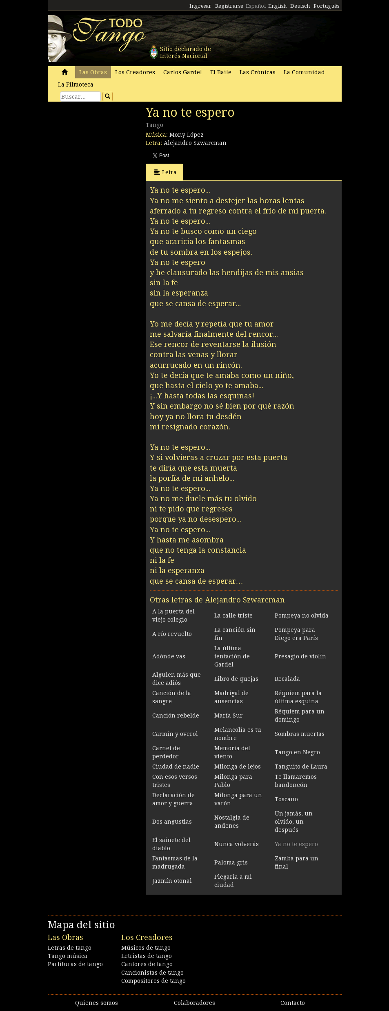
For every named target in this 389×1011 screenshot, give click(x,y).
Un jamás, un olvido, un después (294, 821)
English (277, 6)
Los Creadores (135, 72)
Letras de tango (69, 947)
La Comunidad (304, 72)
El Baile (220, 72)
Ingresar (200, 6)
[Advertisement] (109, 161)
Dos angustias (172, 821)
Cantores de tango (147, 964)
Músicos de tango (146, 947)
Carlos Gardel (182, 72)
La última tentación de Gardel (232, 656)
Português (326, 6)
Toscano (286, 799)
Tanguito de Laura (301, 766)
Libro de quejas (236, 678)
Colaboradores (194, 1003)
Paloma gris (231, 862)
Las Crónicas (258, 72)
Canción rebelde (175, 715)
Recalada (287, 678)
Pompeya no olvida (302, 615)
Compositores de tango (153, 981)
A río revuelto (172, 634)
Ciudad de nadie (175, 766)
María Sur (228, 715)
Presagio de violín (300, 656)
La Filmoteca (75, 84)
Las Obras (93, 72)
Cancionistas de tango (152, 972)
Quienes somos (96, 1003)
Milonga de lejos (237, 766)
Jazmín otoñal (172, 881)
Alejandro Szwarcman (195, 143)
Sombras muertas (300, 734)
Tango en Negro (297, 752)
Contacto (292, 1003)
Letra (165, 172)
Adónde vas (168, 656)
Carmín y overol (175, 734)
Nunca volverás (236, 844)
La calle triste (233, 615)
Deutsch (300, 6)
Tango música (67, 956)
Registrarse (229, 6)
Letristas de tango (146, 956)
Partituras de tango (75, 964)
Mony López (186, 134)
